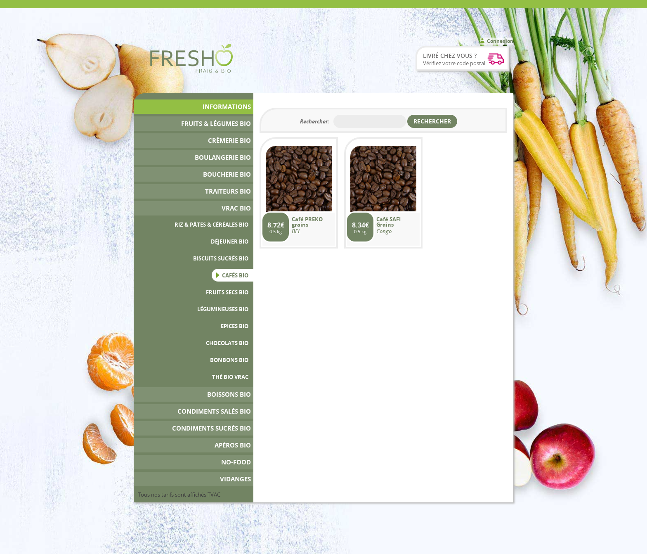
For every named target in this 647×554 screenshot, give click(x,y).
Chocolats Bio (227, 343)
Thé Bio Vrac (230, 377)
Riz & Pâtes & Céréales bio (211, 224)
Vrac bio (236, 208)
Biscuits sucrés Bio (220, 258)
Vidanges (235, 479)
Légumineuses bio (222, 309)
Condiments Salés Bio (214, 411)
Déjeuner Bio (229, 241)
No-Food (236, 462)
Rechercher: (314, 121)
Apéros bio (233, 445)
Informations (227, 106)
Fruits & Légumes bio (216, 123)
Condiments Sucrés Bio (211, 428)
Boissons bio (229, 394)
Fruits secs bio (227, 292)
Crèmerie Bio (229, 140)
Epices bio (234, 326)
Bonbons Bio (229, 360)
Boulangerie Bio (223, 157)
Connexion (500, 41)
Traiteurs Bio (228, 191)
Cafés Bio (235, 275)
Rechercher (432, 121)
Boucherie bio (227, 174)
